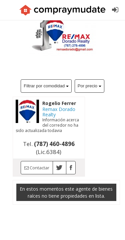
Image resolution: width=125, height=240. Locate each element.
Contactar (36, 168)
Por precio (89, 85)
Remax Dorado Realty (58, 112)
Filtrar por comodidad (46, 85)
